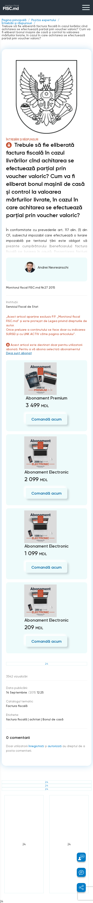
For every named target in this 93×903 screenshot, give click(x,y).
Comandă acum (46, 419)
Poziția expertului (43, 19)
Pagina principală (14, 19)
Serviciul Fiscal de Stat (22, 306)
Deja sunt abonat (19, 353)
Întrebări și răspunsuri (17, 23)
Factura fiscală (16, 706)
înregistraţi (36, 746)
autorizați (55, 746)
